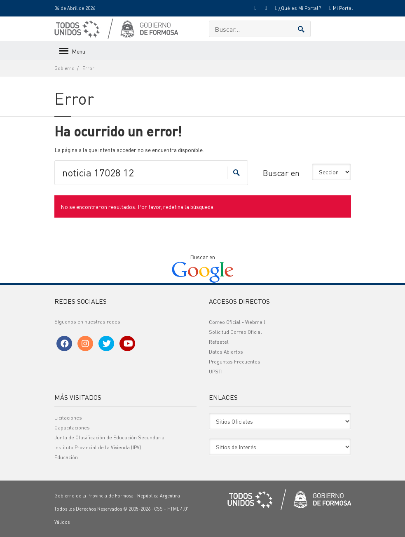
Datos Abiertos (226, 352)
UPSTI (215, 371)
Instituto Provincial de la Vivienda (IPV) (97, 447)
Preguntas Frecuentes (234, 362)
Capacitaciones (72, 427)
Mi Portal (341, 8)
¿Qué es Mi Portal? (298, 8)
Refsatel (219, 342)
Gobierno (64, 68)
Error (88, 68)
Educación (66, 457)
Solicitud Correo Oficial (235, 332)
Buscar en (281, 172)
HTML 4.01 (178, 509)
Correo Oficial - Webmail (237, 322)
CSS (158, 509)
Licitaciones (68, 418)
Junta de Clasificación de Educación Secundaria (109, 437)
